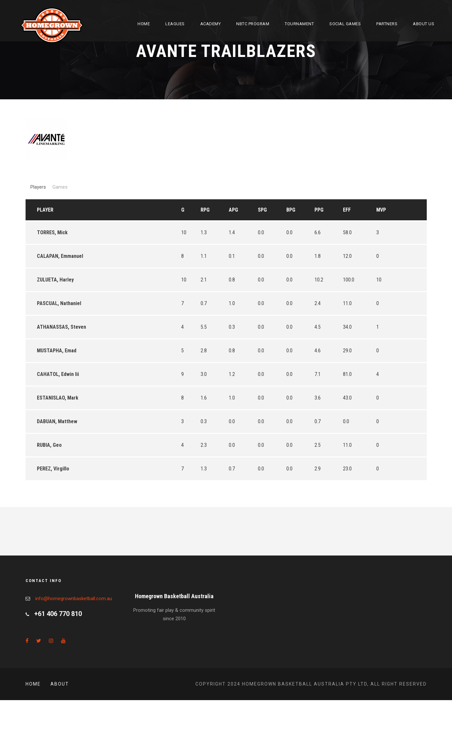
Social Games (345, 23)
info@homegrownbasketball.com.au (73, 598)
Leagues (175, 23)
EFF (347, 210)
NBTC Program (252, 23)
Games (60, 187)
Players (38, 187)
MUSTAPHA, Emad (56, 350)
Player (45, 210)
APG (233, 210)
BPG (290, 210)
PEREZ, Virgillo (53, 469)
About (59, 684)
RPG (205, 210)
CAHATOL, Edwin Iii (58, 374)
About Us (423, 23)
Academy (210, 23)
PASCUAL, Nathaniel (59, 303)
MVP (381, 210)
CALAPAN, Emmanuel (60, 256)
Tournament (299, 23)
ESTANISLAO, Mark (57, 398)
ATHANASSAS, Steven (61, 327)
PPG (319, 210)
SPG (262, 210)
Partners (386, 23)
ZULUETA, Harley (55, 280)
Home (144, 23)
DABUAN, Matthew (57, 421)
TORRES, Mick (52, 232)
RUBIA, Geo (49, 445)
